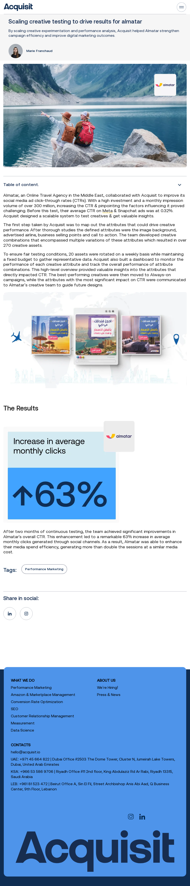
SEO (14, 709)
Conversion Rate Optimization (37, 701)
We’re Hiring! (107, 687)
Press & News (108, 694)
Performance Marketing (44, 569)
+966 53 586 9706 (36, 771)
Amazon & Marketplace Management (43, 694)
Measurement (23, 723)
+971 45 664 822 (34, 759)
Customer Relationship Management (42, 716)
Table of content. (21, 184)
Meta (107, 210)
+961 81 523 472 (33, 784)
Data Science (22, 730)
